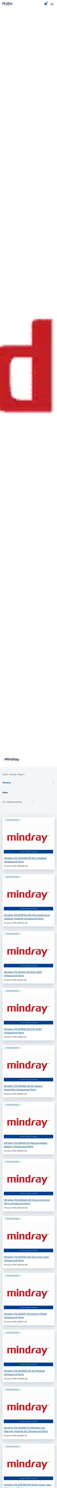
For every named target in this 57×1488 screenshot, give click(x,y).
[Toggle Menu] (52, 4)
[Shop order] (18, 802)
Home (5, 774)
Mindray (13, 774)
